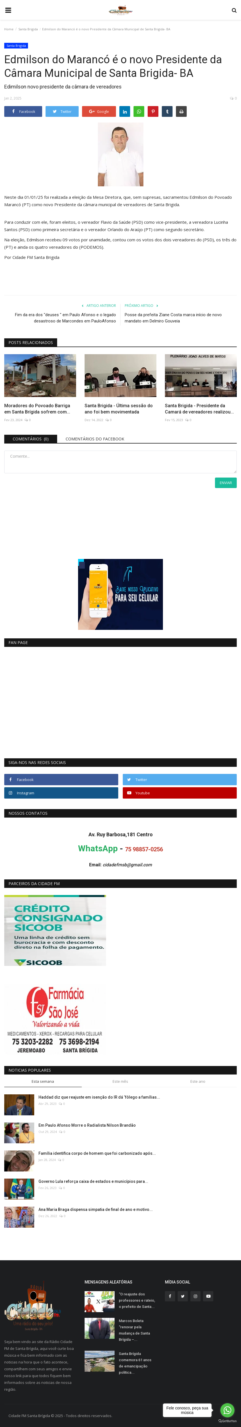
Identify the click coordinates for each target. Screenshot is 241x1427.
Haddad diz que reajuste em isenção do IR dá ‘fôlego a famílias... (99, 1097)
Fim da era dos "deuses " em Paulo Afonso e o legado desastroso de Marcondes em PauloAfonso (65, 318)
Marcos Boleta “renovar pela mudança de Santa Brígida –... (134, 1330)
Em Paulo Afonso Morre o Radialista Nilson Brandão (87, 1125)
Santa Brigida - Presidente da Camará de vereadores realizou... (199, 409)
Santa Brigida (28, 29)
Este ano (197, 1081)
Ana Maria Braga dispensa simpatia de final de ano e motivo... (95, 1209)
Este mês (120, 1081)
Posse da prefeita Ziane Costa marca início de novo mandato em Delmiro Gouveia (173, 318)
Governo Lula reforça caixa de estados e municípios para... (93, 1181)
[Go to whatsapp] (227, 1410)
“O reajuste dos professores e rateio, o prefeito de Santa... (137, 1300)
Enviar (226, 482)
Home (9, 29)
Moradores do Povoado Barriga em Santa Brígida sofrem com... (37, 409)
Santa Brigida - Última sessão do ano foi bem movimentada (119, 409)
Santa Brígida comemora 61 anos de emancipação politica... (135, 1363)
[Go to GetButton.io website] (227, 1421)
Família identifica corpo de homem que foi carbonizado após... (97, 1153)
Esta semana (43, 1081)
